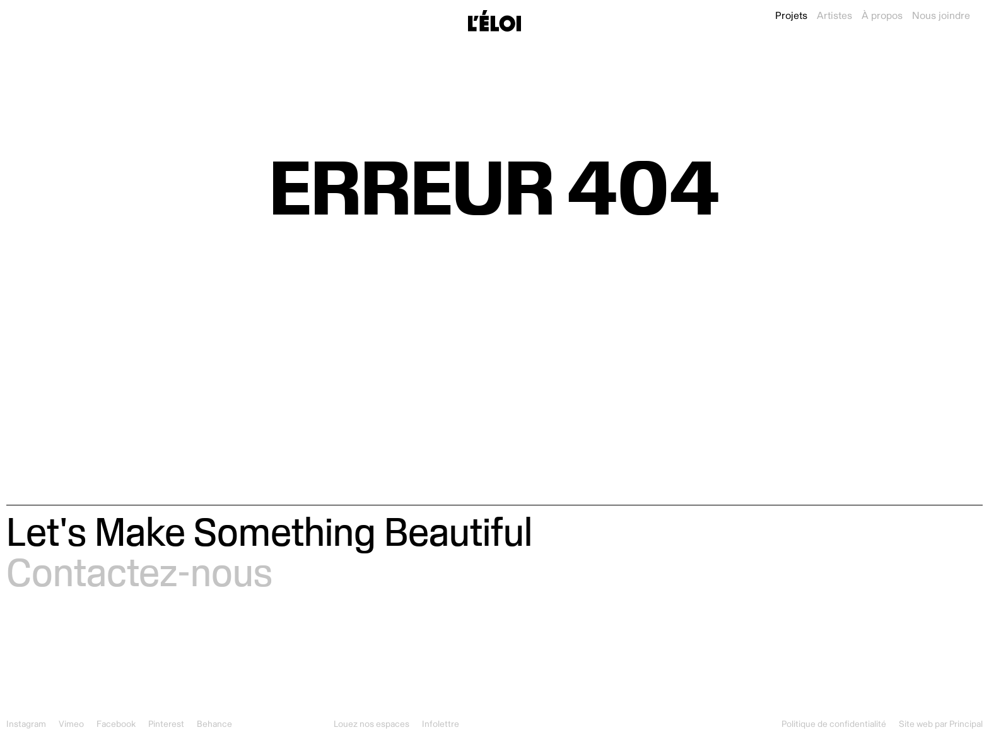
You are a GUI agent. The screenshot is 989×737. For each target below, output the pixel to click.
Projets (791, 15)
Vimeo (71, 724)
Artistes (834, 15)
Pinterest (166, 724)
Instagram (26, 724)
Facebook (116, 724)
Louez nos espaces (371, 724)
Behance (214, 724)
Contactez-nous (139, 572)
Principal (966, 724)
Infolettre (440, 724)
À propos (882, 15)
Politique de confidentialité (833, 724)
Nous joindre (941, 15)
